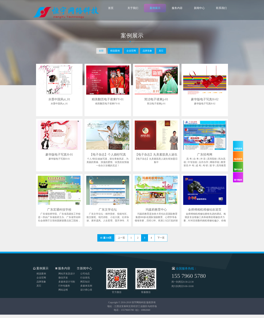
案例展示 (155, 9)
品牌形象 (147, 50)
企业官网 (131, 50)
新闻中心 (199, 9)
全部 (101, 50)
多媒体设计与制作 (66, 278)
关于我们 (132, 9)
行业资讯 (85, 274)
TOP (238, 184)
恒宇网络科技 (139, 306)
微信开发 (63, 274)
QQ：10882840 (142, 314)
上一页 (121, 238)
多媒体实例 (86, 282)
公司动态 (85, 270)
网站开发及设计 (66, 270)
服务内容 (177, 9)
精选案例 (115, 50)
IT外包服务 (64, 282)
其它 (161, 50)
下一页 (160, 238)
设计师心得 (86, 286)
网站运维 (63, 286)
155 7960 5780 (192, 276)
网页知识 (85, 278)
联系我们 (221, 9)
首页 (110, 9)
